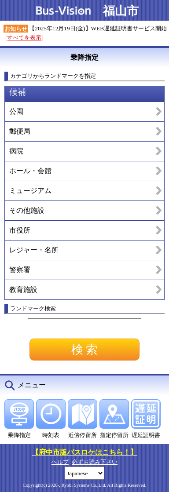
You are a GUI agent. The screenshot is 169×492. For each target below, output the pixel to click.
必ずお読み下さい (95, 462)
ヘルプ (60, 462)
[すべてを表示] (24, 37)
